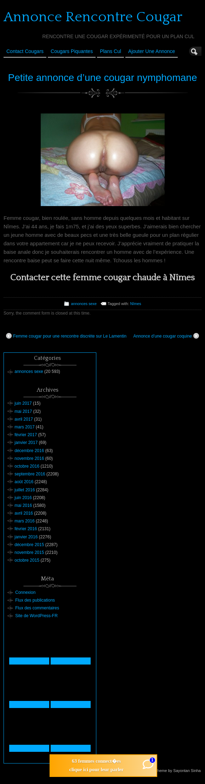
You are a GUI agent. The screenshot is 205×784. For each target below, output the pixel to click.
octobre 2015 (27, 560)
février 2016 (26, 528)
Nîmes (135, 304)
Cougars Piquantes (72, 51)
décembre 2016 (29, 450)
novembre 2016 (29, 458)
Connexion (25, 592)
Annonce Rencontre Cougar (93, 17)
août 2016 (24, 481)
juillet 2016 (25, 489)
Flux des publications (35, 600)
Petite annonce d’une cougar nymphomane (102, 77)
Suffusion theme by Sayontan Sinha (170, 770)
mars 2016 (25, 521)
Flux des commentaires (37, 607)
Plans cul (110, 51)
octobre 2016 (27, 466)
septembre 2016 (30, 474)
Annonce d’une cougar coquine (166, 336)
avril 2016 (24, 513)
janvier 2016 (26, 536)
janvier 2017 (26, 442)
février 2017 (26, 434)
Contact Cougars (25, 51)
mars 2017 (25, 427)
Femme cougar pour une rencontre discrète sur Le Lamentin (66, 336)
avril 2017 (24, 419)
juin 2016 (23, 497)
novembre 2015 (29, 552)
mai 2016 (23, 505)
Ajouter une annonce (151, 51)
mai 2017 (23, 411)
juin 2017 (23, 403)
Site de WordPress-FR (36, 615)
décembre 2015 (29, 544)
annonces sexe (84, 304)
